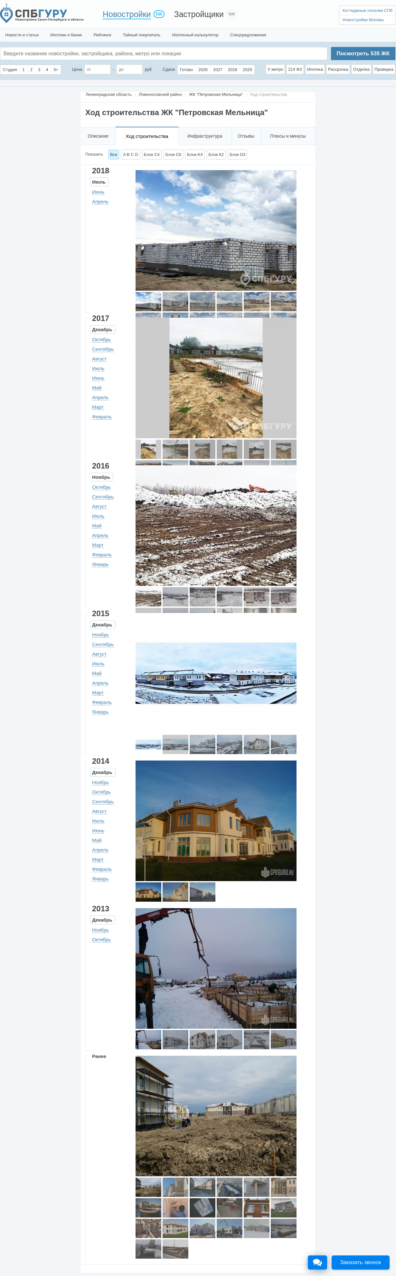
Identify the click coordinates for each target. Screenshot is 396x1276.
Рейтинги (102, 34)
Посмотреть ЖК (362, 53)
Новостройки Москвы (363, 19)
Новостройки (127, 14)
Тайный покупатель (141, 34)
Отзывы (246, 136)
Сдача (169, 69)
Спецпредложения (248, 34)
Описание (98, 136)
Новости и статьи (22, 34)
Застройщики (199, 14)
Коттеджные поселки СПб (367, 10)
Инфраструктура (204, 136)
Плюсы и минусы (288, 136)
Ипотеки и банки (66, 34)
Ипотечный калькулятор (195, 34)
